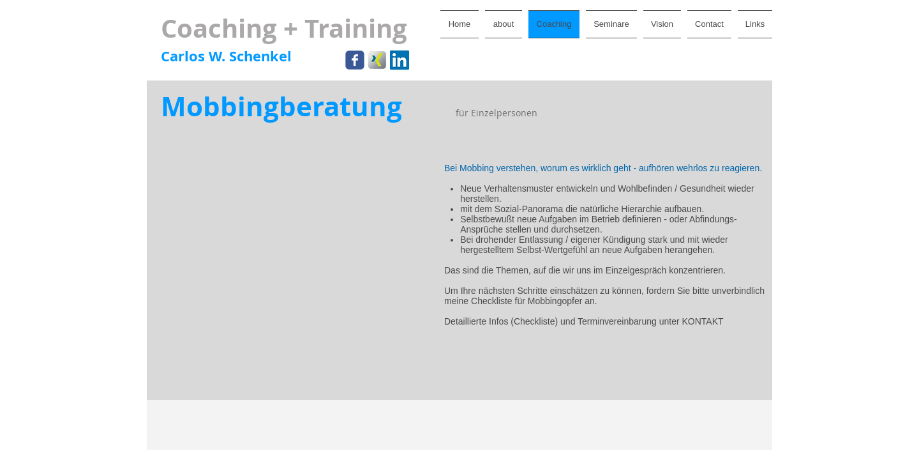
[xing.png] (377, 60)
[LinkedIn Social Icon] (399, 60)
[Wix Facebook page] (354, 60)
